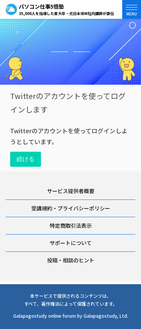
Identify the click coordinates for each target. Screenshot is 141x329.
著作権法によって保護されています (77, 303)
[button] (131, 9)
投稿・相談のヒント (70, 260)
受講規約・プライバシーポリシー (70, 208)
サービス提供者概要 (70, 191)
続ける (26, 159)
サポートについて (71, 243)
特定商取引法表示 (71, 225)
